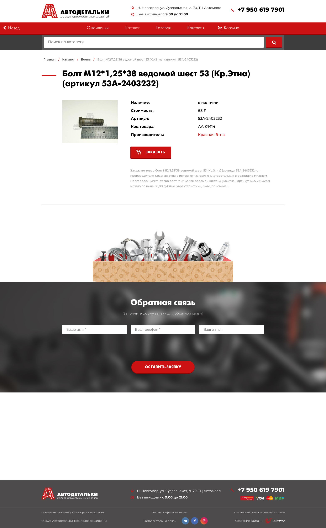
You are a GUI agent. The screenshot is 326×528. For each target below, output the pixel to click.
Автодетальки (62, 521)
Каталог (132, 28)
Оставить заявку (163, 367)
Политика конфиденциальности (169, 513)
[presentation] (163, 346)
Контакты (195, 28)
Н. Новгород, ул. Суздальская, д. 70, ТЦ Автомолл (179, 8)
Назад (11, 28)
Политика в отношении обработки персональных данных (72, 513)
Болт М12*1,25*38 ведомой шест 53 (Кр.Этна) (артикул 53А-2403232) (147, 59)
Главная (49, 59)
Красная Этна (211, 135)
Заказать (155, 152)
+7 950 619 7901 (261, 9)
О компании (98, 28)
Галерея (163, 28)
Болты (86, 59)
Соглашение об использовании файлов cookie (259, 513)
